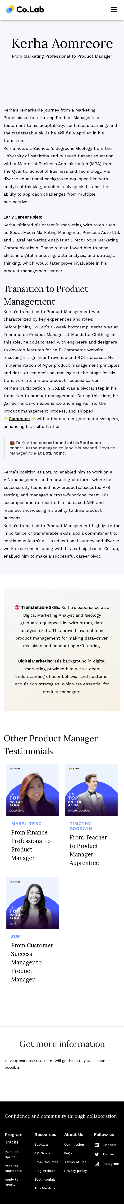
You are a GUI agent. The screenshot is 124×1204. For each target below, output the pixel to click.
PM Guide (42, 1153)
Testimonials (44, 1179)
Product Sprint (11, 1154)
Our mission (74, 1144)
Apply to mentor (11, 1182)
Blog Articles (44, 1171)
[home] (25, 9)
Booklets (41, 1144)
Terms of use (75, 1162)
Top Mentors (44, 1188)
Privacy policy (75, 1171)
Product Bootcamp (13, 1168)
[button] (113, 9)
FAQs (68, 1153)
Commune (19, 418)
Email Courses (46, 1162)
